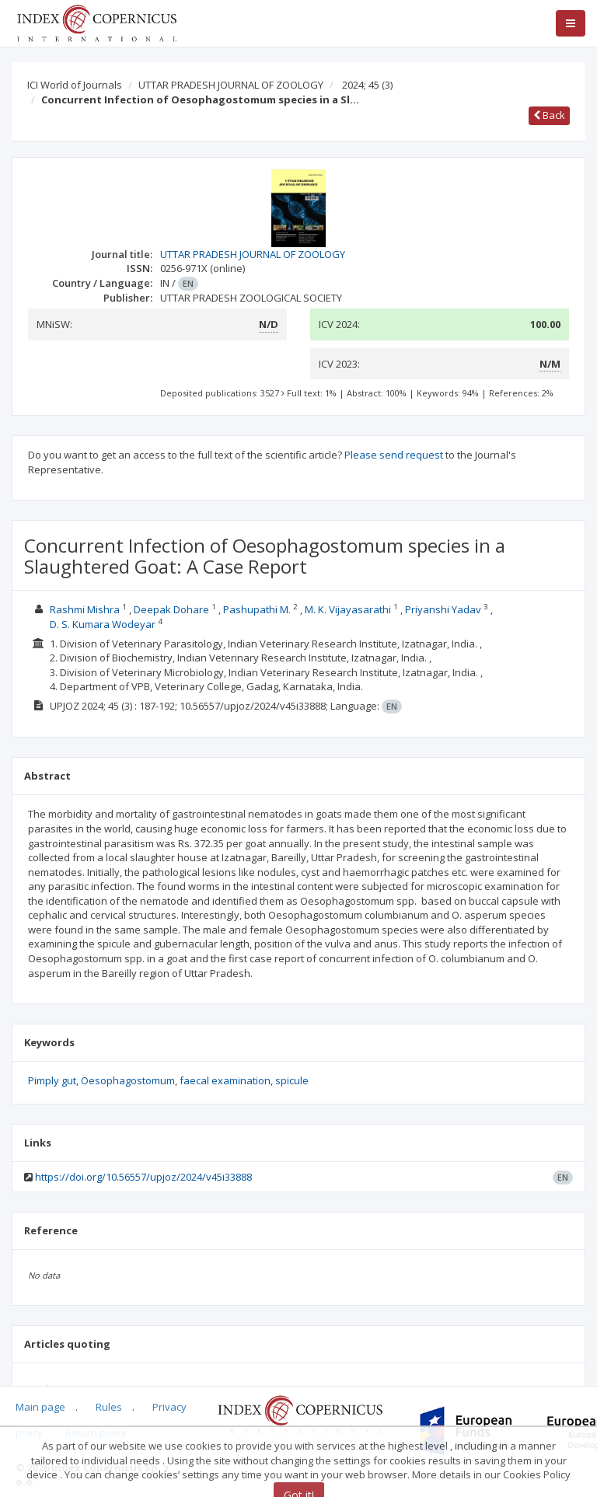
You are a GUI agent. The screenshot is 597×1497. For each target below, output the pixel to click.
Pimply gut (52, 1080)
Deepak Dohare (172, 609)
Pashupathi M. (258, 609)
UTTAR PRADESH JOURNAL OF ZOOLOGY (230, 85)
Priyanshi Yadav (444, 609)
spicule (292, 1080)
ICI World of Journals (74, 85)
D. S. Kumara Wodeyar (104, 624)
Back (549, 115)
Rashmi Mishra (86, 609)
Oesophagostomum (128, 1080)
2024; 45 (367, 85)
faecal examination (225, 1080)
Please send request (393, 455)
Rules (109, 1407)
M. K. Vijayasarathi (349, 609)
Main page (40, 1407)
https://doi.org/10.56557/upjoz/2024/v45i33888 (143, 1177)
